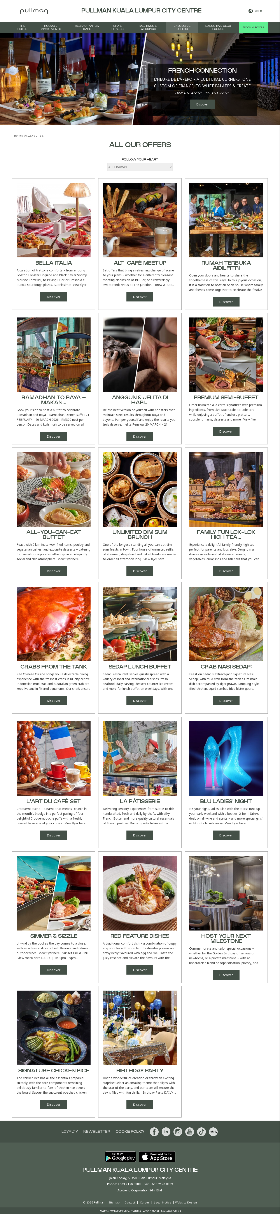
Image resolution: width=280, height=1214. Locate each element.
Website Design (186, 1202)
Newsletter (96, 1131)
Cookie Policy (130, 1131)
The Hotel (22, 27)
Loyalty (69, 1131)
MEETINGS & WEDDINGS (148, 27)
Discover (202, 104)
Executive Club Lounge (218, 27)
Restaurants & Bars (87, 27)
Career (144, 1202)
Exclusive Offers (182, 27)
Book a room (253, 27)
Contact (130, 1202)
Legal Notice (162, 1202)
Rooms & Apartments (51, 27)
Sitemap (114, 1202)
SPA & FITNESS (118, 27)
